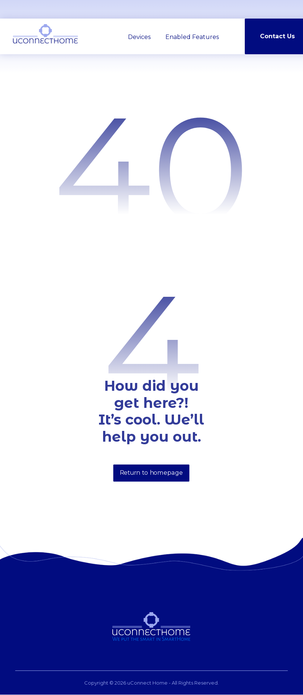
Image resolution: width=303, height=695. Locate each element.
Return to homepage (151, 473)
